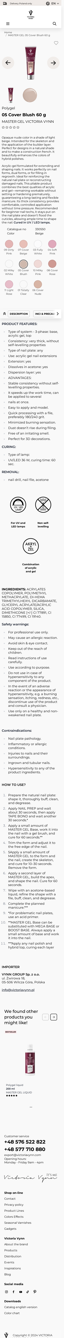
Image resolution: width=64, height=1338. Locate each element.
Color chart (12, 1313)
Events (9, 1262)
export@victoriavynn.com (22, 1155)
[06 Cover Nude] (38, 284)
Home (8, 32)
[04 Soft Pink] (52, 244)
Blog (7, 1274)
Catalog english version (20, 1307)
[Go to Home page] (31, 12)
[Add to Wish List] (56, 43)
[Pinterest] (35, 1292)
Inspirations (12, 1268)
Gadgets (10, 1228)
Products (10, 1250)
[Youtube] (20, 1292)
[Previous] (8, 63)
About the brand (16, 1244)
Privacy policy (13, 1204)
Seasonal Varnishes (17, 1222)
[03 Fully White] (38, 244)
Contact (10, 1198)
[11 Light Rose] (9, 284)
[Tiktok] (28, 1292)
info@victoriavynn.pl (18, 990)
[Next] (53, 63)
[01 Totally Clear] (23, 284)
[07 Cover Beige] (23, 244)
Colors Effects (13, 1216)
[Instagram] (6, 1292)
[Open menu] (8, 23)
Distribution (12, 1256)
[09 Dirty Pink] (9, 244)
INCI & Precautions (49, 313)
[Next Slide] (53, 1017)
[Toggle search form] (54, 24)
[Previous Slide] (45, 1017)
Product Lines (14, 1210)
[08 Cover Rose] (52, 264)
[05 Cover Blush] (23, 264)
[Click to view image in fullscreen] (31, 63)
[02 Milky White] (9, 264)
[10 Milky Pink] (38, 264)
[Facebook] (13, 1292)
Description (19, 313)
